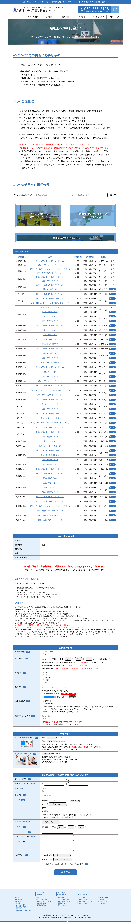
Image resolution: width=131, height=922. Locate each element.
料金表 (18, 903)
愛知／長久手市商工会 (50, 344)
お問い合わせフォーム (106, 901)
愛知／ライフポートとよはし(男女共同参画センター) (50, 269)
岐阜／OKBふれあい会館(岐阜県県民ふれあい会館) (50, 303)
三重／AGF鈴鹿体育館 (50, 289)
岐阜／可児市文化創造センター (50, 515)
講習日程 (49, 17)
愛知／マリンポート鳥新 (50, 307)
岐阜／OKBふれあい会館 (50, 362)
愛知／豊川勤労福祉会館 (50, 455)
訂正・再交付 (82, 895)
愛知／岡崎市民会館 (49, 312)
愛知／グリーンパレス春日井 (50, 446)
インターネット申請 (42, 899)
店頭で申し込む (41, 905)
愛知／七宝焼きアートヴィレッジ (49, 265)
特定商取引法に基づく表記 (63, 864)
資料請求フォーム (105, 897)
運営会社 (102, 899)
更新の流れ (19, 899)
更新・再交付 (33, 17)
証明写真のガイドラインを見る (53, 762)
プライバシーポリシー (106, 903)
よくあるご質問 (98, 17)
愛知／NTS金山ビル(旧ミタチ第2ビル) (50, 261)
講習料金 (65, 17)
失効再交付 (61, 897)
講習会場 (82, 17)
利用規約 (48, 864)
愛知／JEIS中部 (50, 316)
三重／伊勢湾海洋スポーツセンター (50, 273)
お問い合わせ (115, 17)
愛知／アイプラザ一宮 (50, 404)
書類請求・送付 (41, 903)
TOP (16, 17)
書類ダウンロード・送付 (44, 901)
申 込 (112, 289)
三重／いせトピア (50, 335)
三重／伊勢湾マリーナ (50, 281)
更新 (38, 897)
